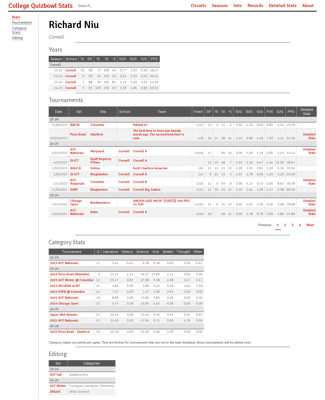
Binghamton (99, 174)
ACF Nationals (77, 151)
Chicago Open (76, 203)
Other (197, 252)
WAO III (75, 168)
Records (255, 5)
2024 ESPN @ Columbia (67, 292)
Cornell (70, 70)
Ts (82, 59)
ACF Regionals (77, 182)
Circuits (198, 5)
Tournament (71, 252)
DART (74, 190)
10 (106, 59)
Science (142, 252)
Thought (183, 252)
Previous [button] (265, 225)
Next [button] (310, 225)
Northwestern (100, 203)
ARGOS (55, 392)
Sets (237, 5)
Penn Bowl (78, 134)
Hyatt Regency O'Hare (100, 161)
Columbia (97, 125)
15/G (122, 59)
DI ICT (74, 161)
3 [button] (293, 225)
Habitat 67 (140, 125)
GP (89, 59)
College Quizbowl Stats (40, 6)
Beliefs (168, 252)
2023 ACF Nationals (64, 263)
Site (103, 112)
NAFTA (75, 125)
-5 (113, 59)
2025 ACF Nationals (64, 320)
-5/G (143, 59)
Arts (155, 252)
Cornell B (140, 182)
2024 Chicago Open (64, 303)
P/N (270, 112)
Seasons (220, 5)
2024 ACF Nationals (64, 298)
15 (98, 59)
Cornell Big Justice (147, 190)
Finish (198, 112)
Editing (17, 37)
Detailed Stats (283, 5)
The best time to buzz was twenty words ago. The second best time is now (158, 134)
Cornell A (140, 151)
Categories (91, 363)
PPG (154, 59)
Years (16, 17)
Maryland (97, 151)
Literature (110, 252)
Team (162, 112)
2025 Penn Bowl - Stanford (69, 332)
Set (78, 112)
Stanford (96, 134)
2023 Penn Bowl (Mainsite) (69, 274)
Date (58, 112)
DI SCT (75, 174)
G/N (280, 112)
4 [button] (300, 225)
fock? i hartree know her (150, 168)
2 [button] (285, 225)
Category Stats (19, 30)
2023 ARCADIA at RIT (65, 286)
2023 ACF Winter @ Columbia (71, 280)
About (308, 5)
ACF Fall (56, 375)
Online (95, 168)
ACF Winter (58, 386)
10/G (133, 59)
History (127, 252)
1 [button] (278, 225)
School (71, 59)
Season (56, 59)
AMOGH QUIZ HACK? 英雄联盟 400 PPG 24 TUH (161, 203)
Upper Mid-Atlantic (64, 315)
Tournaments (22, 22)
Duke (94, 212)
